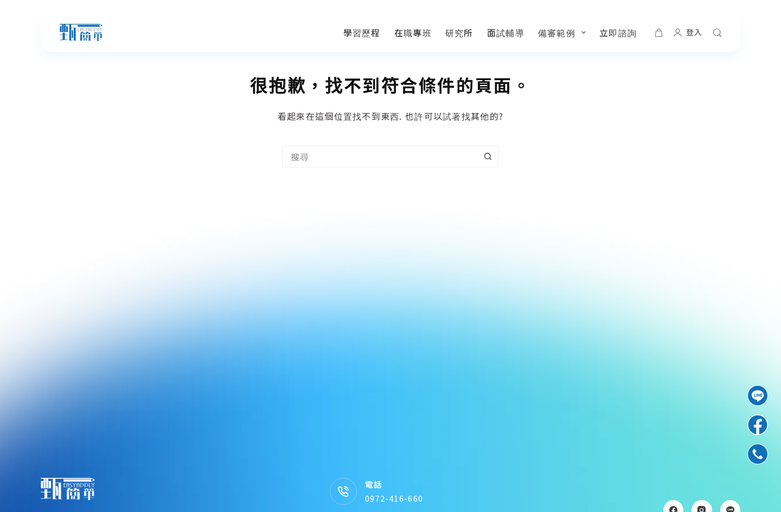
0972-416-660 (394, 498)
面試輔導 (505, 32)
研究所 (459, 32)
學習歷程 (362, 32)
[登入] (688, 32)
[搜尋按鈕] (488, 156)
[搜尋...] (379, 156)
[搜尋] (717, 33)
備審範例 (564, 32)
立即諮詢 (618, 32)
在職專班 (413, 32)
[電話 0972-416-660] (343, 491)
